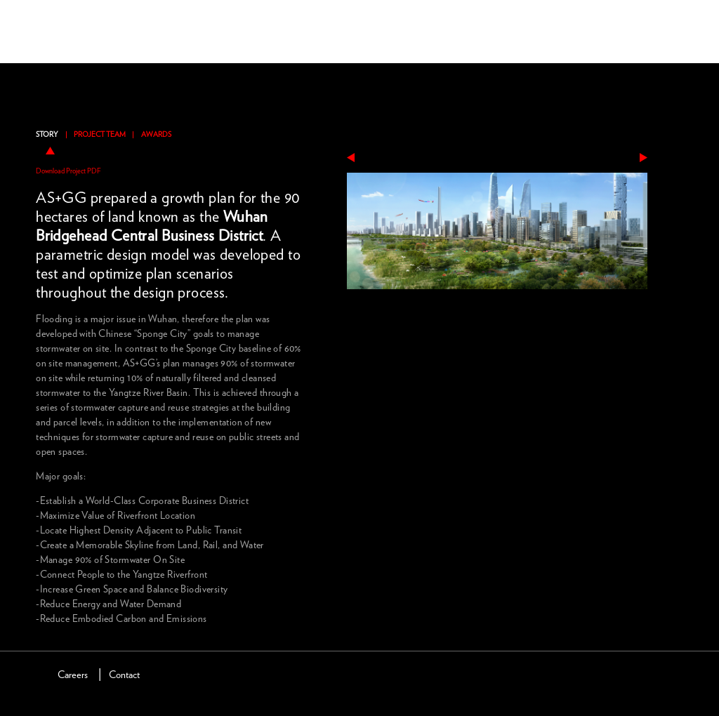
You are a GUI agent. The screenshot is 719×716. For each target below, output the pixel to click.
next (643, 157)
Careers (73, 675)
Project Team (100, 134)
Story (47, 134)
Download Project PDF (68, 171)
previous (351, 157)
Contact (124, 675)
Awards (156, 134)
